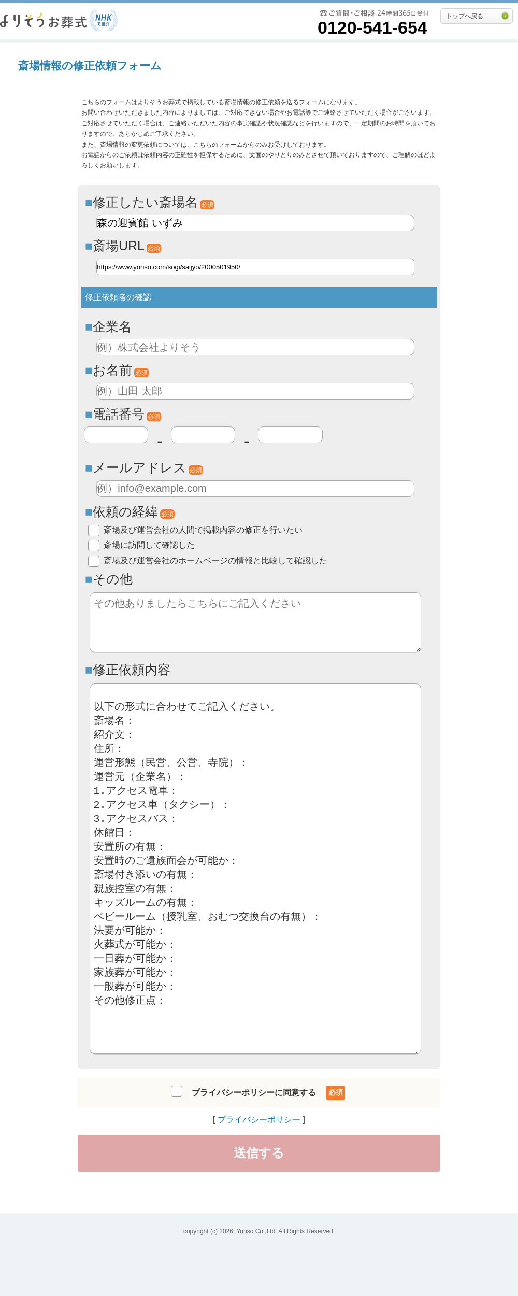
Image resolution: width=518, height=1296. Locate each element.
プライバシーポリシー (259, 1119)
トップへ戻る (464, 16)
